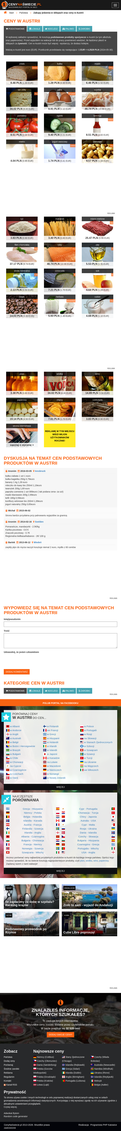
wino (95, 860)
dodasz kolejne (81, 43)
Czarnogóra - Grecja (88, 844)
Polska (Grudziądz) (46, 1077)
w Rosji (88, 734)
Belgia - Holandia (32, 816)
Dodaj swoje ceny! (60, 1034)
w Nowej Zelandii (56, 777)
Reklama (8, 1072)
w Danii (14, 777)
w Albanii (15, 726)
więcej (60, 787)
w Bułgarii (15, 754)
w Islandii (52, 750)
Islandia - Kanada (32, 820)
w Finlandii (53, 726)
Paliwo (68, 29)
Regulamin (9, 1077)
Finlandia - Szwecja (32, 828)
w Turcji (88, 758)
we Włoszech (91, 770)
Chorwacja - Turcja (88, 812)
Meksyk (98, 1081)
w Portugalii (90, 730)
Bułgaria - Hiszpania (88, 840)
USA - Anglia (88, 852)
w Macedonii (54, 766)
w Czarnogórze (18, 770)
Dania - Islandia (88, 832)
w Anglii (14, 734)
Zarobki (84, 29)
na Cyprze (15, 766)
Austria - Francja (33, 824)
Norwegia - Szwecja (32, 848)
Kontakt (7, 1081)
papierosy (104, 860)
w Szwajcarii (91, 750)
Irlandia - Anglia (32, 832)
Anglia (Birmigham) (74, 1077)
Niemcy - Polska (32, 812)
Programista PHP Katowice (103, 1125)
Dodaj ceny (9, 1061)
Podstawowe (15, 29)
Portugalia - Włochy (88, 848)
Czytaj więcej (10, 1107)
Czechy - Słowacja (88, 836)
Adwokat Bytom (11, 1113)
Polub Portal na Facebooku (60, 703)
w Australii (15, 738)
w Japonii (52, 754)
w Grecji (51, 734)
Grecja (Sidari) (73, 1069)
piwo (82, 860)
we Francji (52, 730)
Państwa (8, 1057)
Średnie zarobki (11, 1069)
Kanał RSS (11, 1084)
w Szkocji (89, 746)
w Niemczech (54, 770)
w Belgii (14, 742)
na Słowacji (90, 738)
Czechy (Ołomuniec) (47, 1061)
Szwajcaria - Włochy (33, 852)
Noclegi (51, 29)
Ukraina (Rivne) (101, 1072)
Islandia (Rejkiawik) (75, 1065)
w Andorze (15, 730)
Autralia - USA (88, 820)
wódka (89, 860)
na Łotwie (52, 762)
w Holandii (52, 742)
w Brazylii (15, 750)
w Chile (14, 758)
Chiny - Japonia (88, 816)
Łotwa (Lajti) (43, 1084)
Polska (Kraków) (45, 1081)
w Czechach (16, 774)
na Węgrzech (91, 766)
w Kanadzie (53, 758)
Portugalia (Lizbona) (75, 1081)
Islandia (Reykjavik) (103, 1077)
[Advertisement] (60, 965)
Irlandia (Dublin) (73, 1072)
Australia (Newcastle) (104, 1065)
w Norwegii (53, 774)
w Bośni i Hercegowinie (22, 746)
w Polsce (89, 726)
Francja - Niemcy (33, 844)
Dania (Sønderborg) (46, 1065)
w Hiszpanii (53, 738)
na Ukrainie (90, 762)
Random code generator (16, 1116)
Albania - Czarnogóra (32, 836)
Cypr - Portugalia (88, 808)
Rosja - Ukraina (88, 828)
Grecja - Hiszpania (33, 808)
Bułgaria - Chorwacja (32, 840)
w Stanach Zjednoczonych (98, 742)
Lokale (34, 29)
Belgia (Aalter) (101, 1084)
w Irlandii (52, 746)
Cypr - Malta (88, 824)
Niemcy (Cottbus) (45, 1057)
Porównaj (8, 1065)
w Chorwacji (16, 762)
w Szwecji (89, 754)
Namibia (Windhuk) (103, 1069)
